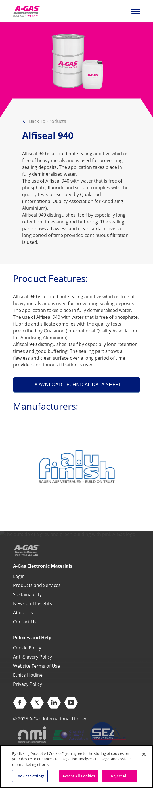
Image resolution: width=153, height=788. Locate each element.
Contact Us (25, 622)
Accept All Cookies (78, 775)
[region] (76, 766)
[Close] (144, 754)
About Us (23, 612)
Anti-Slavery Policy (32, 657)
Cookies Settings (29, 775)
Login (19, 576)
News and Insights (32, 603)
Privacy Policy (27, 684)
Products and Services (37, 585)
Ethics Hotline (28, 675)
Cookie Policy (27, 648)
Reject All (119, 775)
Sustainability (27, 594)
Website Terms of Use (36, 666)
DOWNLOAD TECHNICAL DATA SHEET (76, 384)
